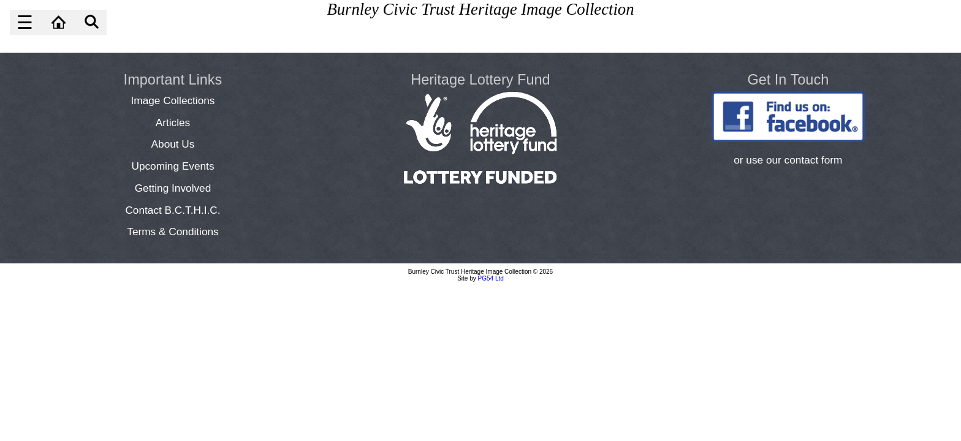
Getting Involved (173, 188)
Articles (173, 122)
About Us (173, 144)
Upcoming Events (172, 166)
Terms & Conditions (172, 231)
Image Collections (173, 100)
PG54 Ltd (491, 278)
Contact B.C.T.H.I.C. (172, 210)
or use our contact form (788, 160)
